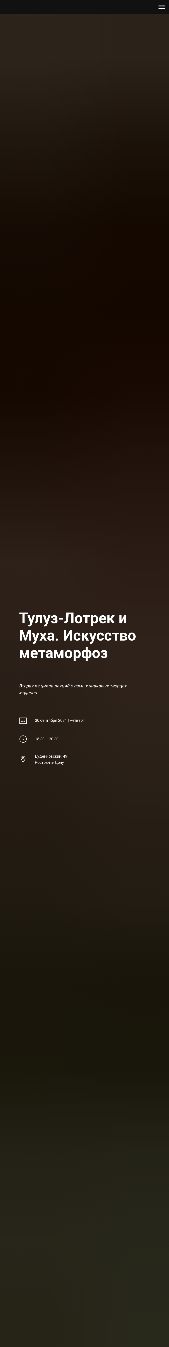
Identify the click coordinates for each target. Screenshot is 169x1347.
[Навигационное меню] (162, 7)
